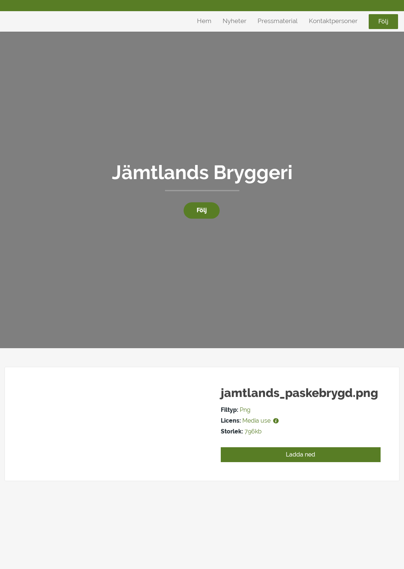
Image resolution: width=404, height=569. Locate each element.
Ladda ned (300, 454)
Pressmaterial (278, 21)
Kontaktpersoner (333, 21)
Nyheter (234, 21)
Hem (204, 21)
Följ (383, 21)
